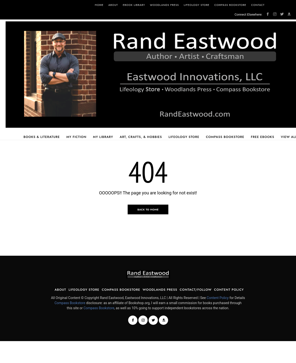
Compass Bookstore (230, 5)
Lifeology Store (196, 5)
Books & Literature (41, 137)
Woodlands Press (164, 5)
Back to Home (148, 209)
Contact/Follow (195, 289)
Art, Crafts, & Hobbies (141, 137)
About (113, 5)
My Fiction (76, 137)
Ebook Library (134, 5)
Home (99, 5)
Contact (258, 5)
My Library (103, 137)
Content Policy (229, 289)
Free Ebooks (262, 137)
